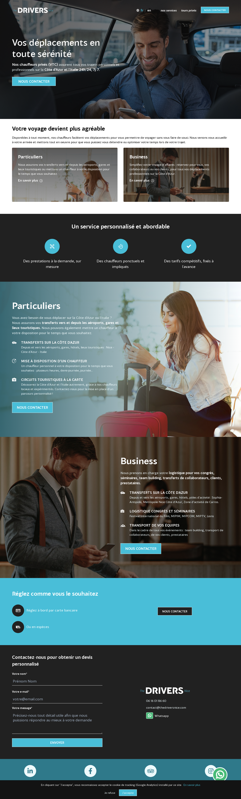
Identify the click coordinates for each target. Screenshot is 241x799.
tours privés (188, 10)
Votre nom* (19, 674)
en (149, 10)
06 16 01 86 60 (156, 701)
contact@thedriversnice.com (166, 707)
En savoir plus (191, 785)
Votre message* (22, 708)
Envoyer (57, 743)
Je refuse (109, 793)
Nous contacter (215, 10)
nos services (169, 10)
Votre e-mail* (20, 692)
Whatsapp (157, 716)
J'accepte (128, 793)
